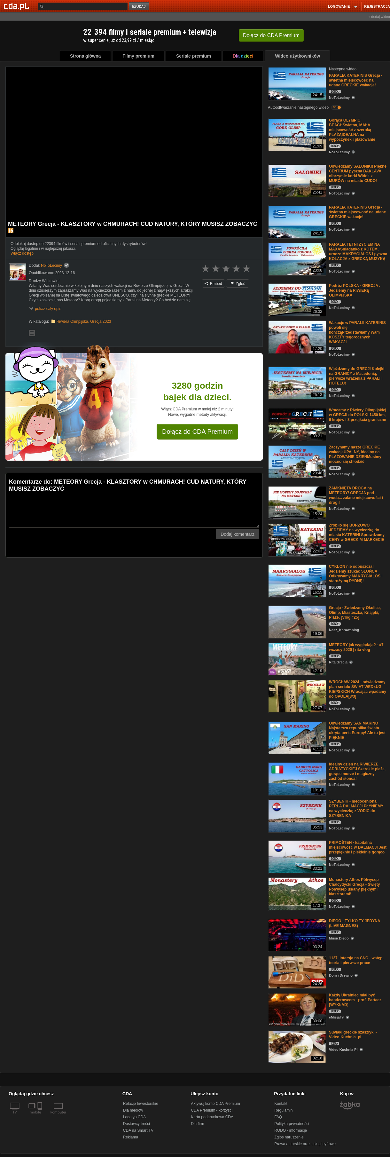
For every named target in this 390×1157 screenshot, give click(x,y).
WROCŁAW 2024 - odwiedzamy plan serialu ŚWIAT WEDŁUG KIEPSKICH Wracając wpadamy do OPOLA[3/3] (357, 689)
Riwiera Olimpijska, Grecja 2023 (84, 321)
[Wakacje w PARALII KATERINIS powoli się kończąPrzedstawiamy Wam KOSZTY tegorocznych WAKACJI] (296, 337)
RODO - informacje (290, 1130)
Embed (213, 283)
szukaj (139, 6)
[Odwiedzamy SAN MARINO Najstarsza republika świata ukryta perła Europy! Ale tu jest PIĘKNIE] (296, 737)
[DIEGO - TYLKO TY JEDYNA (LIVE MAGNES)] (296, 935)
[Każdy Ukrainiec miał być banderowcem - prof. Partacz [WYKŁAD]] (296, 1009)
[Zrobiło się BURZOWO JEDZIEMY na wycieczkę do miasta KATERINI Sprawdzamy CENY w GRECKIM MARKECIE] (296, 539)
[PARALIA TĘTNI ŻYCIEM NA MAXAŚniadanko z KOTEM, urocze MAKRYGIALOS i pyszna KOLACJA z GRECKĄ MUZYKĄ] (296, 258)
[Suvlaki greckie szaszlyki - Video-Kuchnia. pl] (296, 1046)
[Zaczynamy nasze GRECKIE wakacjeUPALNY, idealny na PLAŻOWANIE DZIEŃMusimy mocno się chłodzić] (296, 461)
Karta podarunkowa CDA (212, 1117)
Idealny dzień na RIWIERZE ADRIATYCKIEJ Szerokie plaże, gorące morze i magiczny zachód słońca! (357, 771)
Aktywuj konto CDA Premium (215, 1103)
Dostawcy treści (136, 1123)
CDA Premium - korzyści (211, 1110)
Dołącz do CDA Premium (197, 431)
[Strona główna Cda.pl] (17, 6)
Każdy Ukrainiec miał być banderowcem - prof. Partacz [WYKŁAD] (355, 1000)
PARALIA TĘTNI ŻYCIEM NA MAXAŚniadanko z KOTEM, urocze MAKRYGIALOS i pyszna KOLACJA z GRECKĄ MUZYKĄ (358, 251)
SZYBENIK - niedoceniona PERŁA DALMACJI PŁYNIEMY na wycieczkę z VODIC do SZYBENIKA (356, 808)
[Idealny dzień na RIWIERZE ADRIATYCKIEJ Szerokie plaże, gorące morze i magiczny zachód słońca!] (296, 778)
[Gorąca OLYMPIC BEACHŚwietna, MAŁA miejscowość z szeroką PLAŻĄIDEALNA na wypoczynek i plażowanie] (296, 134)
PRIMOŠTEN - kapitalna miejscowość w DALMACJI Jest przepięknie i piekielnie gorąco (357, 847)
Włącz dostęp (22, 253)
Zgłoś (237, 283)
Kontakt (280, 1103)
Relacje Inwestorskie (140, 1103)
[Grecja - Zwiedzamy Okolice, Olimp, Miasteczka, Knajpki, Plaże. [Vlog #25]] (296, 622)
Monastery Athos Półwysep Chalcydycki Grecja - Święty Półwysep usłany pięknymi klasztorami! (354, 886)
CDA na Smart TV (138, 1130)
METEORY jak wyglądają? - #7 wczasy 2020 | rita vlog (356, 647)
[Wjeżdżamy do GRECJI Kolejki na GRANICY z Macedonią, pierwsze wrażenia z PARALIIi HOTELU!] (296, 383)
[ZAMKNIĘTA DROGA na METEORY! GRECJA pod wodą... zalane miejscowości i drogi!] (296, 502)
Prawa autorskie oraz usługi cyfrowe (305, 1144)
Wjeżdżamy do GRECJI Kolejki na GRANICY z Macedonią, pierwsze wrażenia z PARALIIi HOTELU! (356, 376)
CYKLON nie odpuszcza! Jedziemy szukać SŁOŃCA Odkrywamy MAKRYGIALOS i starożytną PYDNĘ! (356, 573)
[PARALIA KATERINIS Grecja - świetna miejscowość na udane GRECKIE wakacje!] (296, 83)
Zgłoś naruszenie (288, 1137)
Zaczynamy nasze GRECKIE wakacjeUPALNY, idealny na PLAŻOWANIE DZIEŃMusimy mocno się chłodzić (355, 454)
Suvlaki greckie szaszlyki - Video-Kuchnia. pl (353, 1034)
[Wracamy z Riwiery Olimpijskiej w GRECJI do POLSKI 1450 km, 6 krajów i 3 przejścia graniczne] (296, 424)
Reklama (130, 1137)
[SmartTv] (40, 1116)
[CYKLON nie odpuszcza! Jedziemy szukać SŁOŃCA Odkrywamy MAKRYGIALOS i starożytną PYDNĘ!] (296, 580)
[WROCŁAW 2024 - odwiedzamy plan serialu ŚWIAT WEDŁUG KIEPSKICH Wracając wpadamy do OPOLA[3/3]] (296, 696)
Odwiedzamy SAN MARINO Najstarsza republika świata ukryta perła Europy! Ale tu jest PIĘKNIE (357, 730)
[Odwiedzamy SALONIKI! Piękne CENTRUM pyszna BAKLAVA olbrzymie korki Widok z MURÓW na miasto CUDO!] (296, 180)
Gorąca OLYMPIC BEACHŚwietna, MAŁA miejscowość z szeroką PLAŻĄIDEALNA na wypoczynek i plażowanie (352, 130)
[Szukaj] (83, 6)
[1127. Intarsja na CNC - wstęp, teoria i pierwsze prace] (296, 972)
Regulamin (283, 1110)
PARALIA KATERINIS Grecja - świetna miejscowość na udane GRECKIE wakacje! (355, 80)
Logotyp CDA (134, 1117)
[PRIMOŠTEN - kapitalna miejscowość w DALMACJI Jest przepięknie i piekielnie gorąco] (296, 856)
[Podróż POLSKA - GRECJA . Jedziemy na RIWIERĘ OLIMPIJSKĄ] (296, 299)
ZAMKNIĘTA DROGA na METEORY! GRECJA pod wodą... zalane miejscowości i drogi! (356, 495)
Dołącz (271, 35)
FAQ (278, 1117)
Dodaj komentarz (237, 534)
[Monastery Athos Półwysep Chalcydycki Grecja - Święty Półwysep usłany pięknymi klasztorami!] (296, 893)
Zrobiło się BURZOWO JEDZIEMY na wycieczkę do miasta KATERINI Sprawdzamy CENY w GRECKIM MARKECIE (357, 532)
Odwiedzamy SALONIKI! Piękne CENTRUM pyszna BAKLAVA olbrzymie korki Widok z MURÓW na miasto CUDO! (357, 173)
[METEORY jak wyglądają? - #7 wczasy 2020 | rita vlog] (296, 659)
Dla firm (197, 1123)
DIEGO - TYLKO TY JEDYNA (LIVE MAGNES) (354, 923)
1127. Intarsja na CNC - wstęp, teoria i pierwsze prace (356, 960)
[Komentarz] (134, 512)
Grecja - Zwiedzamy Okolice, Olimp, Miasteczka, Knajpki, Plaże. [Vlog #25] (355, 613)
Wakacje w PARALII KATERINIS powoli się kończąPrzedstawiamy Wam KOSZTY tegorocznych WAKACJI (357, 332)
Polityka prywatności (291, 1123)
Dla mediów (133, 1110)
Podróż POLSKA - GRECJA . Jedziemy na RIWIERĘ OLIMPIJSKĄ (354, 290)
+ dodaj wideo (379, 17)
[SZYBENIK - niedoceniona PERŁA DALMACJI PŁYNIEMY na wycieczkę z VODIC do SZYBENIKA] (296, 815)
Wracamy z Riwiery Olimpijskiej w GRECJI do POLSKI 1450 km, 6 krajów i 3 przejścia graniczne (357, 415)
